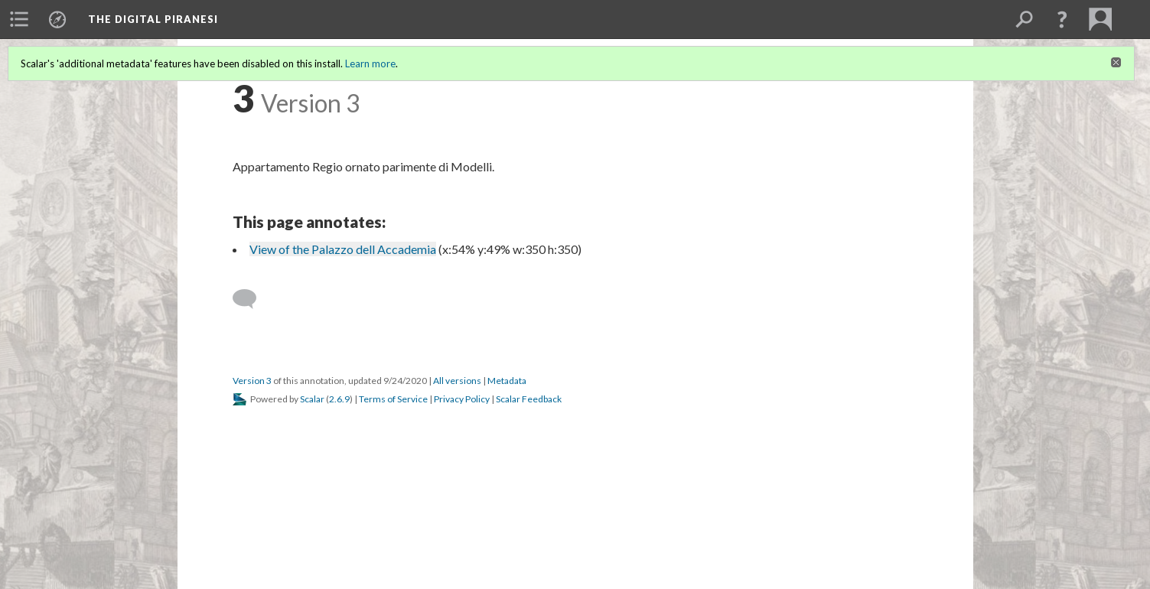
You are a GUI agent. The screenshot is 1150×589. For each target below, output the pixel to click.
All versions (457, 380)
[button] (1062, 19)
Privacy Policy (462, 399)
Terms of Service (393, 399)
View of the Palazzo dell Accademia (342, 249)
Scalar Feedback (529, 399)
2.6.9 (339, 399)
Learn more (370, 63)
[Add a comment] (251, 299)
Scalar (312, 399)
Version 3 (252, 380)
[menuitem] (19, 19)
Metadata (506, 380)
